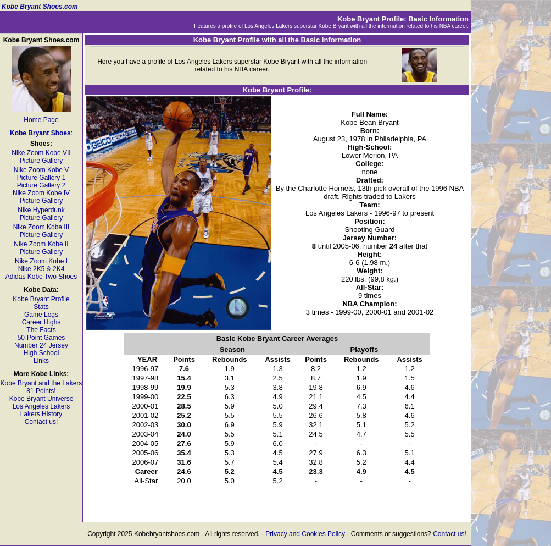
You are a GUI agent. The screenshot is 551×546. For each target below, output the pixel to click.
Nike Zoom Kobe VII (41, 153)
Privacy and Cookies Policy (305, 534)
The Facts (40, 330)
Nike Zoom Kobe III (41, 227)
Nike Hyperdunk (41, 210)
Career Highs (41, 322)
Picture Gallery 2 (41, 185)
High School (41, 353)
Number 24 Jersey (41, 345)
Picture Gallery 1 (41, 177)
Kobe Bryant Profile (41, 299)
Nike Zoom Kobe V (41, 170)
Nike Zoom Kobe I (41, 261)
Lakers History (41, 414)
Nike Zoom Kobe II (41, 244)
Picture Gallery (41, 160)
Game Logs (41, 314)
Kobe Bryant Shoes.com (40, 6)
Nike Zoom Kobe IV (41, 193)
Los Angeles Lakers (41, 406)
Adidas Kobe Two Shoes (41, 276)
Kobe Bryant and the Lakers (41, 383)
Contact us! (41, 422)
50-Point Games (41, 337)
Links (41, 361)
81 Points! (40, 391)
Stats (41, 307)
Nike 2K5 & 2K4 (41, 269)
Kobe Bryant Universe (41, 398)
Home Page (41, 120)
